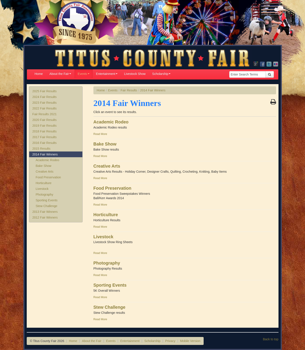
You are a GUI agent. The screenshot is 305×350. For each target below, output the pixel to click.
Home (39, 74)
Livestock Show (135, 74)
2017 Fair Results (44, 137)
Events (83, 74)
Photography (44, 194)
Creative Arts (44, 171)
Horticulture (44, 183)
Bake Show (43, 166)
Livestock (42, 189)
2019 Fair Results (44, 125)
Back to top (270, 339)
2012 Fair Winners (45, 217)
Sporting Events (47, 200)
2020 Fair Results (44, 120)
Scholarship (161, 74)
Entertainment (106, 74)
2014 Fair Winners (45, 154)
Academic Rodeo (47, 160)
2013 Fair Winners (45, 212)
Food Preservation (48, 177)
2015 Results (41, 148)
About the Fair (60, 74)
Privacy (170, 341)
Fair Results (129, 90)
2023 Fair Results (44, 102)
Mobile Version (190, 341)
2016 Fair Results (44, 143)
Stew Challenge (46, 206)
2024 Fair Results (44, 97)
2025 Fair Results (44, 91)
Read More (100, 134)
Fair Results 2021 (44, 114)
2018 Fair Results (44, 131)
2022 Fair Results (44, 108)
